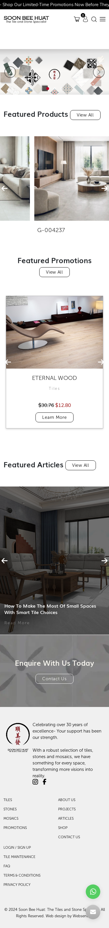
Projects (67, 809)
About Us (66, 800)
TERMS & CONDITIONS (21, 875)
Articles (66, 818)
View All (85, 115)
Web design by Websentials (69, 916)
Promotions (15, 828)
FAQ (6, 866)
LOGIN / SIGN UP (17, 848)
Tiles (7, 800)
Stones (10, 809)
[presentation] (4, 188)
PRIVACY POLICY (17, 885)
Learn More (54, 417)
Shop (62, 828)
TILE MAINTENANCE (19, 857)
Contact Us (54, 678)
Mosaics (10, 818)
